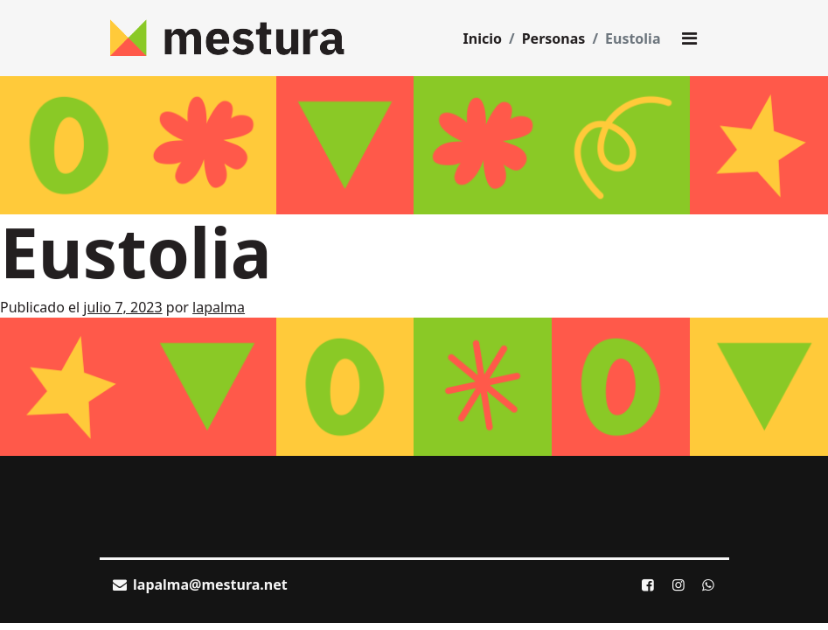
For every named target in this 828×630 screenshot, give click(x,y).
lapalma (218, 307)
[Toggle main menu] (690, 38)
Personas (554, 38)
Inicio (482, 38)
